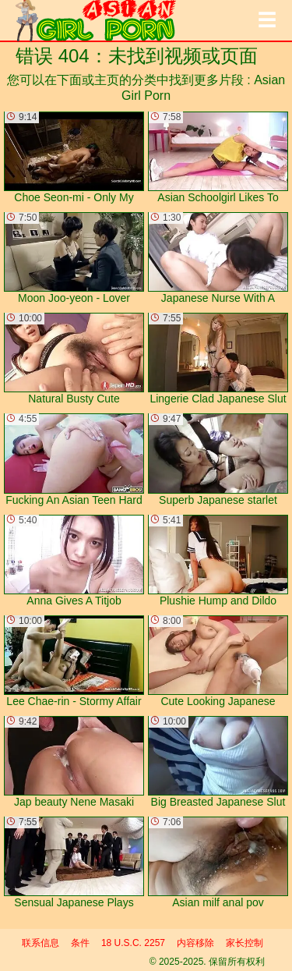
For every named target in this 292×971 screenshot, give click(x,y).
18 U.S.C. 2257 (133, 942)
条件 (80, 942)
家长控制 (244, 942)
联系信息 (40, 942)
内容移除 (195, 942)
